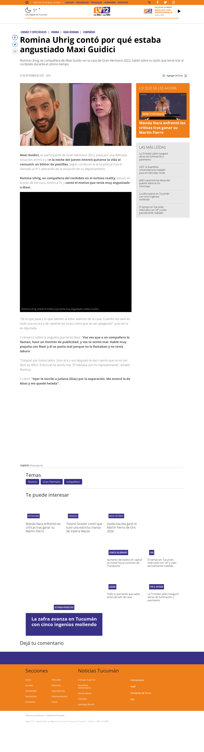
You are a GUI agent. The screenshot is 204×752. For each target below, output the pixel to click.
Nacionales (82, 3)
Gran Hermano (51, 481)
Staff (133, 686)
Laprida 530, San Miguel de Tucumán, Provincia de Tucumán (61, 721)
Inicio (28, 679)
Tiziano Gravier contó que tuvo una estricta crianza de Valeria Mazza (84, 527)
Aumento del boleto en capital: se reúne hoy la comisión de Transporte (124, 563)
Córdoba (82, 698)
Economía (110, 3)
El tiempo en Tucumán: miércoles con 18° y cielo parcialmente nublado (152, 210)
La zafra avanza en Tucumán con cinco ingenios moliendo (154, 196)
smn (151, 552)
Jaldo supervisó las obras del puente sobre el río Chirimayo (154, 183)
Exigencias (73, 516)
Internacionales (60, 696)
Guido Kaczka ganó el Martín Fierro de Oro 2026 (122, 527)
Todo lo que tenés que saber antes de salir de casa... (123, 595)
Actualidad (30, 690)
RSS (132, 699)
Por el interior (156, 587)
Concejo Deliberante (118, 552)
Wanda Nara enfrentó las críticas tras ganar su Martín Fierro (162, 127)
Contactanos (137, 680)
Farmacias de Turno (141, 692)
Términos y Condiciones (34, 715)
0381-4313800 (102, 721)
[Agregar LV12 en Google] (174, 75)
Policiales (96, 3)
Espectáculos (58, 690)
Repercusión (33, 516)
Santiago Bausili (86, 704)
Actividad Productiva (64, 607)
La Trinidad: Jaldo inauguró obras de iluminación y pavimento (153, 156)
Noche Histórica (116, 516)
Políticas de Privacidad (55, 715)
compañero (73, 481)
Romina (32, 481)
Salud (54, 701)
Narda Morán (85, 693)
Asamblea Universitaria (84, 686)
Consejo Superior (87, 679)
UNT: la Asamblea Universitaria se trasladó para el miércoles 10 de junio (152, 171)
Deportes (123, 3)
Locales (69, 3)
